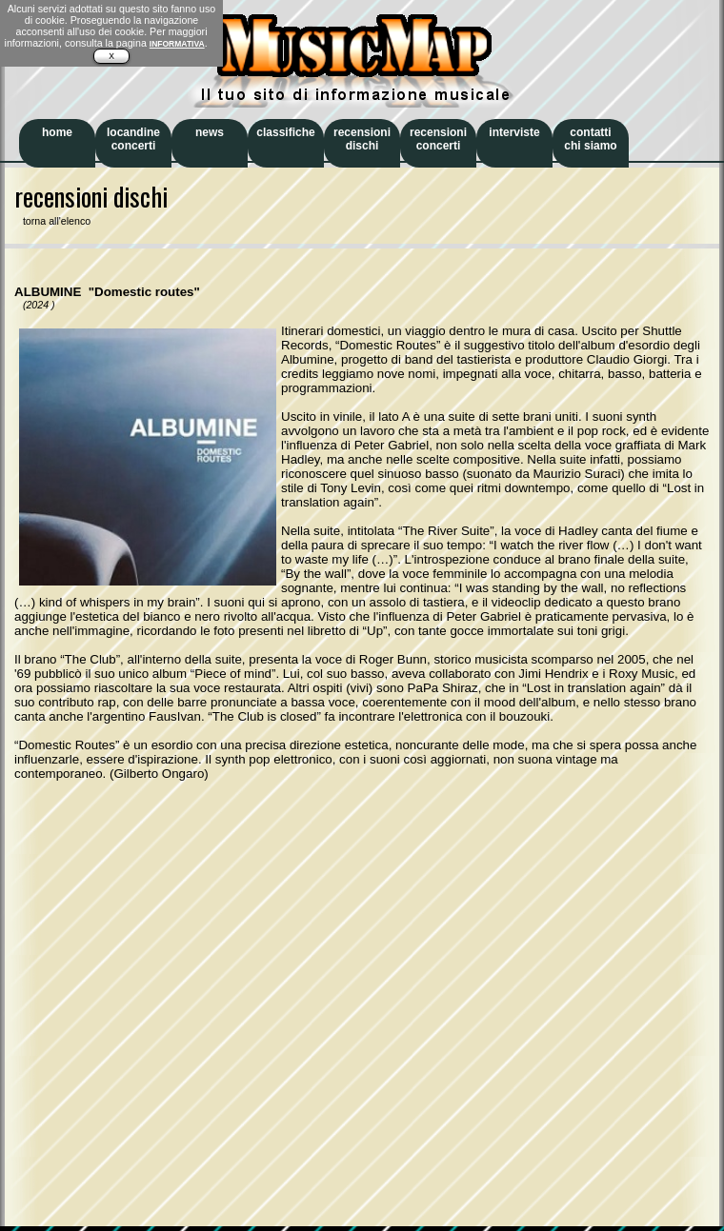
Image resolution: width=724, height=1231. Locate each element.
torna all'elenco (52, 221)
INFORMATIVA (177, 44)
